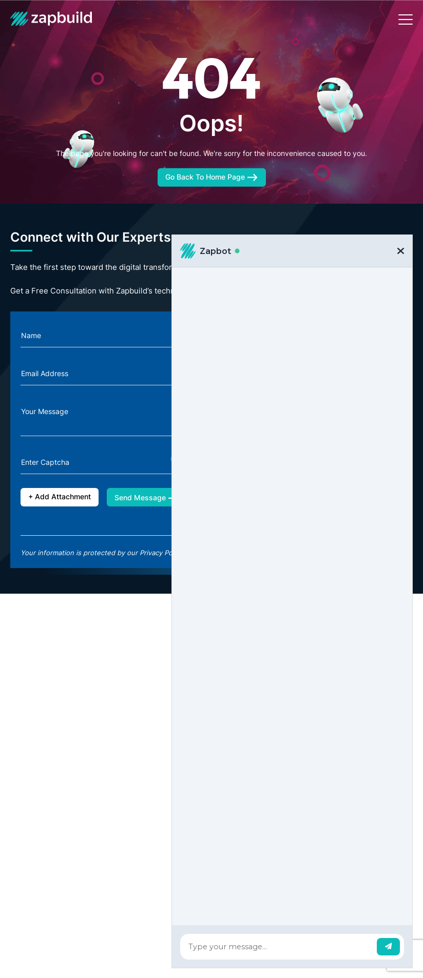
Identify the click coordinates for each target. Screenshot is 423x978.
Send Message (146, 497)
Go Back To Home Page (211, 176)
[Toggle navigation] (405, 19)
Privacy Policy (161, 553)
